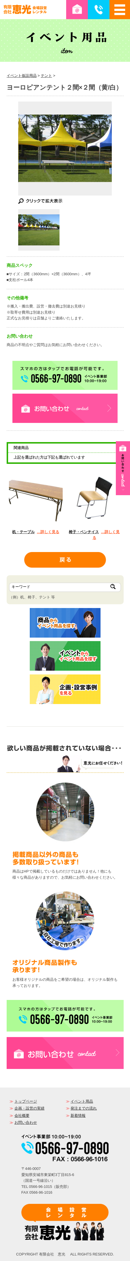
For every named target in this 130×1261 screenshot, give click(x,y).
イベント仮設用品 (22, 75)
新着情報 (78, 1115)
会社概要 (21, 1115)
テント (46, 75)
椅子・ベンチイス (84, 532)
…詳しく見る (48, 532)
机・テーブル (23, 532)
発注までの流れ (83, 1108)
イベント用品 (81, 1101)
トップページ (25, 1101)
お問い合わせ (25, 1122)
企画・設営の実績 (29, 1108)
